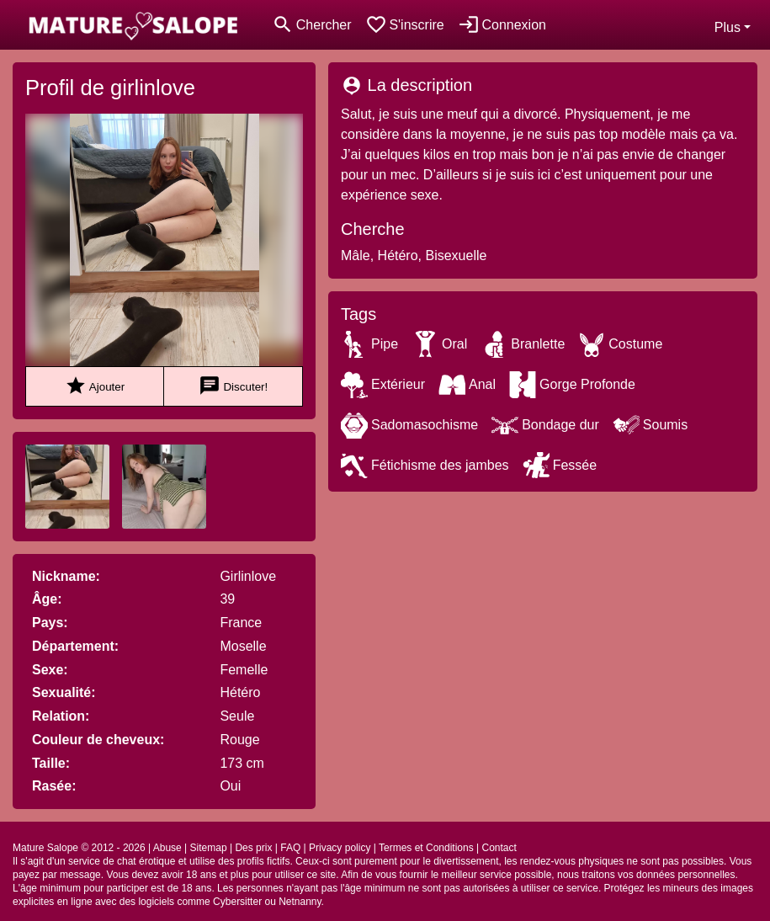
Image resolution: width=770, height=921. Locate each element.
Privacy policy (339, 848)
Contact (498, 848)
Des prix (253, 848)
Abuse (167, 848)
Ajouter (95, 386)
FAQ (290, 848)
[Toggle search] (311, 25)
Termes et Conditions (426, 848)
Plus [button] (727, 27)
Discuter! (233, 386)
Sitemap (208, 848)
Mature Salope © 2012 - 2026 (79, 848)
